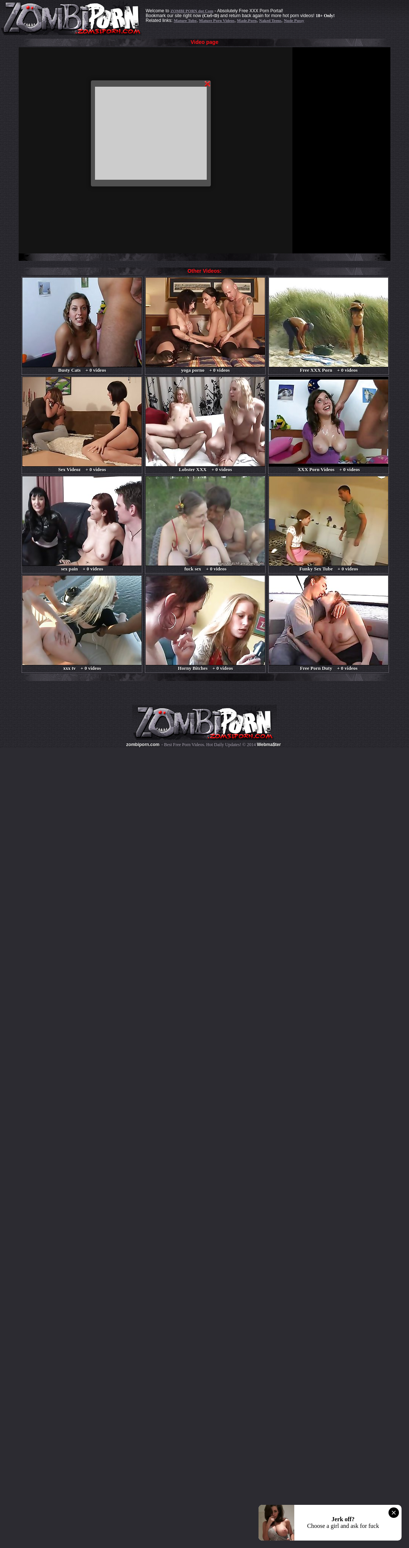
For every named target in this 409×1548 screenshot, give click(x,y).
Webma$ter (269, 744)
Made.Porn (247, 20)
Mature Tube (185, 20)
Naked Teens (270, 20)
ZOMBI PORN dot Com (191, 11)
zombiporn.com (142, 744)
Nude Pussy (294, 20)
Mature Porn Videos (216, 20)
